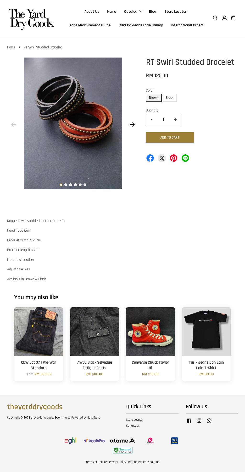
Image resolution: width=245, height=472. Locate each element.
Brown (153, 97)
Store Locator (175, 11)
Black (169, 97)
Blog (152, 11)
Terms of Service (96, 462)
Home (111, 11)
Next (132, 124)
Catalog (133, 11)
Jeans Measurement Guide (89, 25)
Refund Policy (137, 462)
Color (150, 90)
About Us (91, 11)
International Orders (187, 25)
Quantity (152, 110)
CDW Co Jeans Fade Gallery (141, 25)
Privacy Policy (117, 462)
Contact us (133, 426)
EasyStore (93, 418)
